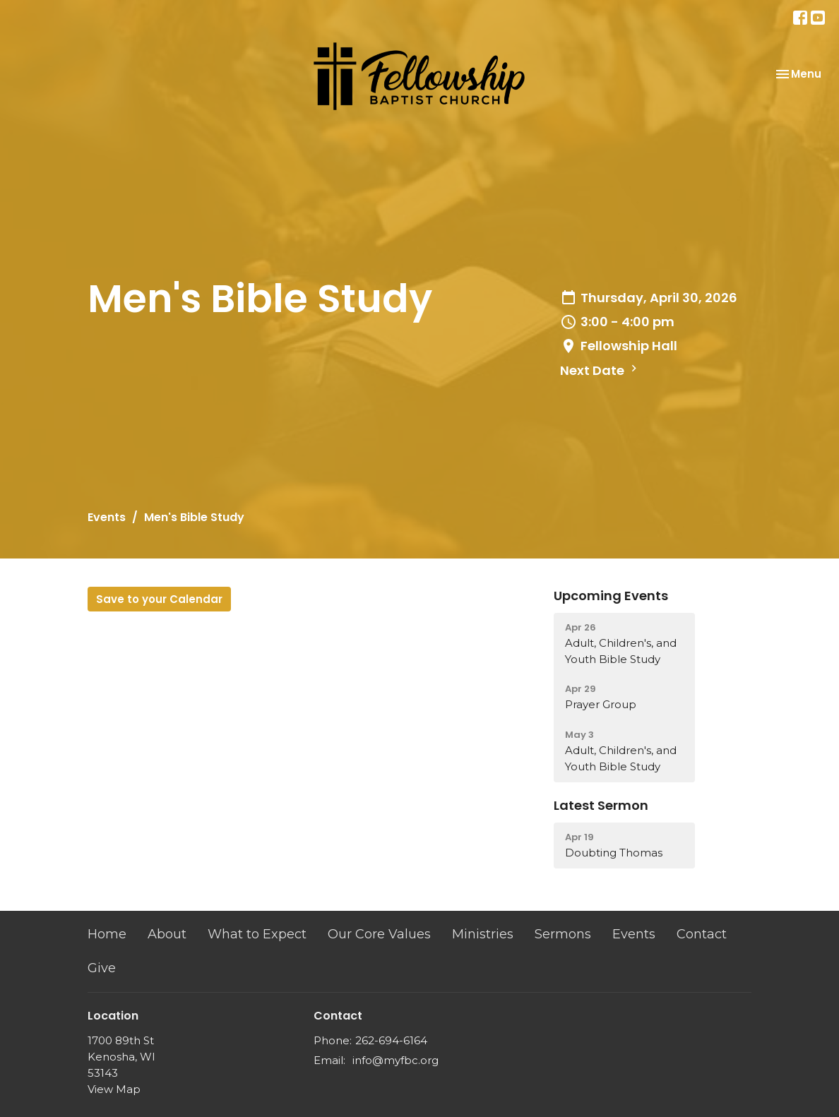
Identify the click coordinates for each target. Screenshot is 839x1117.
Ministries (482, 934)
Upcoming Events (611, 595)
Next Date (600, 370)
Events (107, 517)
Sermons (563, 934)
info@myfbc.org (395, 1060)
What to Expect (257, 934)
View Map (114, 1089)
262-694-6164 (391, 1040)
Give (102, 968)
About (167, 934)
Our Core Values (379, 934)
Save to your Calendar (159, 599)
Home (107, 934)
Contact (702, 934)
